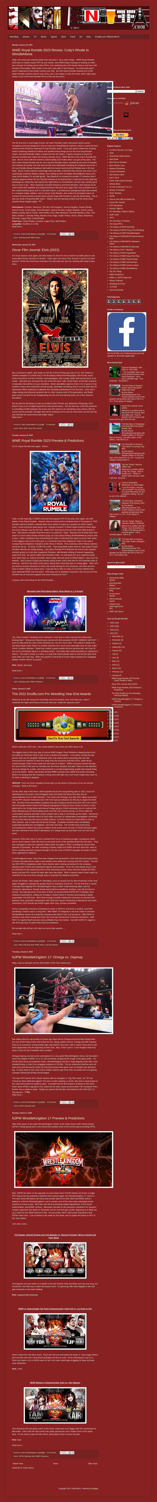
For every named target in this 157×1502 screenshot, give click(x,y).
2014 (112, 740)
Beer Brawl (113, 159)
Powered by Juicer (116, 103)
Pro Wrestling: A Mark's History (121, 212)
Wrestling (14, 37)
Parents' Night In (116, 208)
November (116, 640)
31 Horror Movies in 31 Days (120, 150)
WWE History (35, 237)
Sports (54, 37)
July (114, 654)
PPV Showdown (115, 205)
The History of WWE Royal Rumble (123, 259)
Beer (63, 37)
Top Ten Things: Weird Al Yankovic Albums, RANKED (133, 522)
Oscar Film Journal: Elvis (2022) (35, 250)
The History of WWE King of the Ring (124, 256)
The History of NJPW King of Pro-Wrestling (126, 230)
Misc (89, 37)
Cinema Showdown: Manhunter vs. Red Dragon (133, 484)
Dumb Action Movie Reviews (120, 181)
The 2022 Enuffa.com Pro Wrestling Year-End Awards (51, 694)
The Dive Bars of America (119, 221)
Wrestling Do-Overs (117, 284)
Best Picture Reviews (118, 162)
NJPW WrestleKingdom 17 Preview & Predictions (48, 1118)
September (117, 647)
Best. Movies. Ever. (117, 165)
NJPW (21, 1106)
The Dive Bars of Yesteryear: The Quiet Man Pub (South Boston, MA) (133, 426)
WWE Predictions (36, 682)
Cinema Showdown (117, 171)
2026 (112, 623)
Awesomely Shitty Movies (119, 156)
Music (43, 37)
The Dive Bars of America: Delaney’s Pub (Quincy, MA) (133, 502)
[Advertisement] (126, 63)
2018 (112, 726)
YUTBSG (113, 287)
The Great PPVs (116, 224)
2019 (112, 723)
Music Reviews (115, 193)
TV (35, 37)
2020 (112, 719)
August (115, 651)
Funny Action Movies (114, 595)
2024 (112, 630)
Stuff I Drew (114, 215)
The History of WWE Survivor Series (124, 265)
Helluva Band (114, 184)
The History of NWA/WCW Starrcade (124, 247)
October (115, 643)
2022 (112, 712)
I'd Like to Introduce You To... (121, 187)
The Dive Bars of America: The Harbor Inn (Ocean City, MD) (133, 446)
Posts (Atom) (28, 1468)
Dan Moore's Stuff (116, 175)
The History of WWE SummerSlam (123, 262)
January (115, 675)
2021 (112, 716)
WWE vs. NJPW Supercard (120, 278)
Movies (26, 37)
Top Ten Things (115, 271)
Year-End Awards (51, 945)
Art (80, 37)
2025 (112, 626)
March (115, 668)
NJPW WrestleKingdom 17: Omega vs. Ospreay (47, 957)
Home (55, 1464)
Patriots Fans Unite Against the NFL (116, 606)
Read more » (17, 227)
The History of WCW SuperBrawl (122, 253)
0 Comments (51, 234)
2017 (112, 730)
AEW (20, 945)
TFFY (111, 218)
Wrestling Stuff (24, 237)
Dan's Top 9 (114, 178)
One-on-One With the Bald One (122, 199)
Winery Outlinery (116, 281)
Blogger (95, 1488)
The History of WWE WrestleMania (123, 268)
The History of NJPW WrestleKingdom (124, 233)
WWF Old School (116, 612)
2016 (112, 733)
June (114, 658)
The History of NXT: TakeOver (121, 250)
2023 (112, 633)
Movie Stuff (23, 428)
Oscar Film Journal (35, 428)
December (116, 636)
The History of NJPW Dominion (122, 227)
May (114, 661)
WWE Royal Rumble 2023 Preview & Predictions (48, 440)
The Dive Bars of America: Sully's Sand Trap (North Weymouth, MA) (132, 388)
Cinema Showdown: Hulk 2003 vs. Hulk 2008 (132, 368)
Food (72, 37)
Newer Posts (18, 1464)
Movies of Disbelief (117, 190)
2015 (112, 737)
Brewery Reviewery (117, 168)
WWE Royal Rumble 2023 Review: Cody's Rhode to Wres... (126, 679)
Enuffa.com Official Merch (107, 37)
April (114, 665)
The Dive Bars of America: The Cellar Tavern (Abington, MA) (133, 541)
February (116, 672)
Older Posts (92, 1464)
